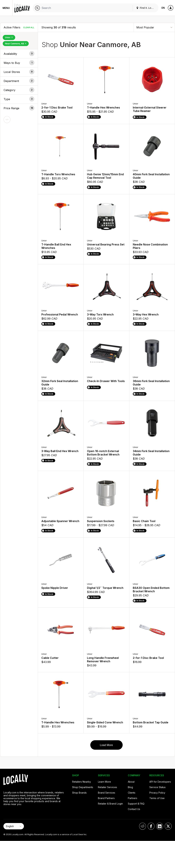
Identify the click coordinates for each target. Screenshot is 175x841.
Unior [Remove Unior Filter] (9, 37)
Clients (131, 792)
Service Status (157, 787)
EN (163, 7)
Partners (132, 798)
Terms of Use (157, 798)
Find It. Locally (146, 7)
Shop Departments (82, 787)
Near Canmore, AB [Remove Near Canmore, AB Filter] (15, 43)
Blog (130, 787)
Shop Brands (79, 792)
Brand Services (106, 792)
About (131, 781)
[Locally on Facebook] (151, 826)
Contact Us (134, 809)
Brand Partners (106, 798)
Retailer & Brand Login (110, 803)
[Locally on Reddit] (142, 826)
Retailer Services (107, 787)
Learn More (104, 781)
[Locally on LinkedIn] (159, 826)
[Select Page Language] (13, 826)
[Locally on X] (168, 826)
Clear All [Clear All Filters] (28, 27)
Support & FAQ (136, 803)
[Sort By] (154, 27)
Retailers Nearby (81, 781)
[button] (19, 53)
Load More (106, 745)
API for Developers (160, 781)
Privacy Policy (157, 792)
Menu (6, 8)
